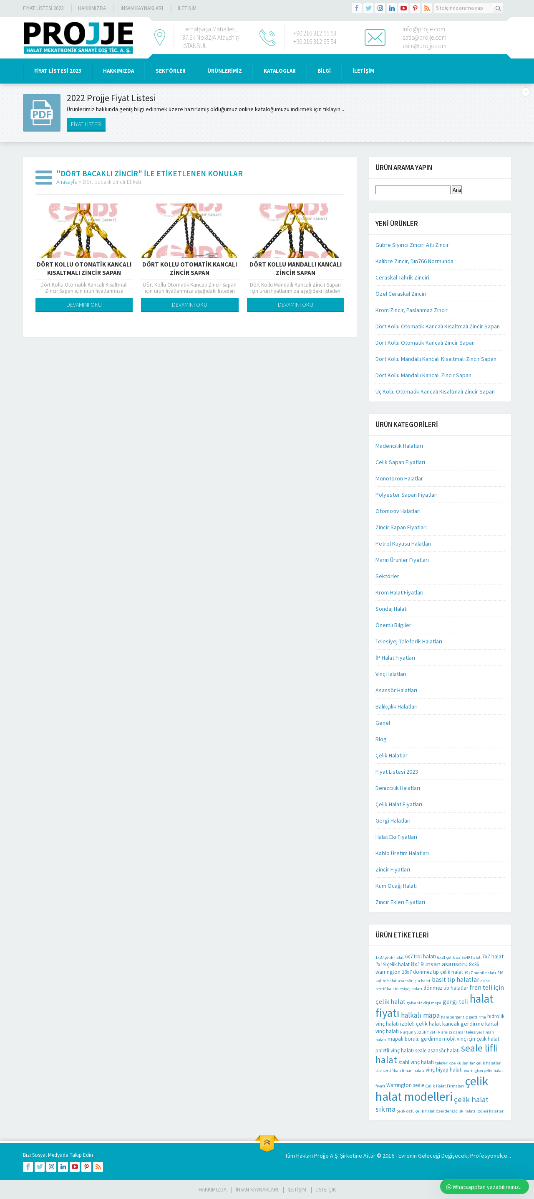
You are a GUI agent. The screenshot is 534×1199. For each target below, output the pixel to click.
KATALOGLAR (280, 70)
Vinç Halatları (390, 674)
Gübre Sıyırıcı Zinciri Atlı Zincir (412, 245)
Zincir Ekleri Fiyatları (400, 902)
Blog (381, 739)
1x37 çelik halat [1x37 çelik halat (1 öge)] (389, 957)
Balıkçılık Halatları (396, 706)
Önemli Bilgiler (393, 625)
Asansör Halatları (396, 690)
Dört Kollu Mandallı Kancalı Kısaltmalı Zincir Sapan (435, 359)
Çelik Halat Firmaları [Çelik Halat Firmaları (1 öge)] (445, 1086)
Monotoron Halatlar (399, 478)
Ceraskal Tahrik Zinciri (402, 277)
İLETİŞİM (187, 8)
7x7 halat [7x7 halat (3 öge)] (493, 956)
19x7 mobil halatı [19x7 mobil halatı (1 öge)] (480, 972)
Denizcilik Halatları (397, 788)
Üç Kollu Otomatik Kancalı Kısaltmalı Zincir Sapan (435, 391)
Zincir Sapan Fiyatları (401, 527)
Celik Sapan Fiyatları (400, 462)
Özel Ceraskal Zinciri (400, 293)
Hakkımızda (92, 8)
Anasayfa (67, 181)
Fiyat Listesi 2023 (43, 8)
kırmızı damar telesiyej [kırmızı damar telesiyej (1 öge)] (460, 1032)
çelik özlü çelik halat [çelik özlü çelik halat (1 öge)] (416, 1111)
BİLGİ (324, 70)
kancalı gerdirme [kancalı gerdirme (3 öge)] (463, 1023)
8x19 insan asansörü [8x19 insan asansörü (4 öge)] (439, 964)
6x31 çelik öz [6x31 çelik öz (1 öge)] (449, 957)
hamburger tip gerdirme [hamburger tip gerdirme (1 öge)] (463, 1017)
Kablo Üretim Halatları (402, 853)
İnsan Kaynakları (142, 8)
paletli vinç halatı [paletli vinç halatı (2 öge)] (394, 1050)
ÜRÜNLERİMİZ (224, 70)
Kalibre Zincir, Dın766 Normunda (414, 261)
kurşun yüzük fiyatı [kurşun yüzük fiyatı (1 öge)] (418, 1032)
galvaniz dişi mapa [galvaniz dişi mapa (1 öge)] (424, 1003)
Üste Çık (325, 1189)
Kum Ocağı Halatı (396, 885)
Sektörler (387, 576)
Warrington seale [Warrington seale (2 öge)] (405, 1085)
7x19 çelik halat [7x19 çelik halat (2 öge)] (392, 964)
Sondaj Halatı (391, 608)
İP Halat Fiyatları (395, 657)
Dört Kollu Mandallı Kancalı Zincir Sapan (295, 268)
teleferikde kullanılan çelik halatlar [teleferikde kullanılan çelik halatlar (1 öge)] (468, 1063)
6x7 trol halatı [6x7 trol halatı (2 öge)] (420, 956)
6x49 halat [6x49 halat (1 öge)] (471, 957)
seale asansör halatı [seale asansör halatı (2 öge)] (437, 1050)
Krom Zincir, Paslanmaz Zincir (411, 310)
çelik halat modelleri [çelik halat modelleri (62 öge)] (431, 1088)
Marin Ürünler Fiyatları (402, 560)
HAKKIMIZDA (118, 70)
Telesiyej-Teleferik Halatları (408, 641)
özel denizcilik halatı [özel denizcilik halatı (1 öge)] (455, 1111)
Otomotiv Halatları (398, 511)
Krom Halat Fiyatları (399, 592)
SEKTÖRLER (171, 70)
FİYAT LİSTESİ (86, 124)
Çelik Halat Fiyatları (398, 804)
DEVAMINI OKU (84, 304)
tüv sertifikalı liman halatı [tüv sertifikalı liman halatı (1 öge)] (399, 1070)
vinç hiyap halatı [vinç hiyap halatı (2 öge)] (444, 1069)
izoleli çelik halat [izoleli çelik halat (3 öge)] (420, 1023)
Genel (382, 723)
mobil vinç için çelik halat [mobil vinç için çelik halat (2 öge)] (470, 1038)
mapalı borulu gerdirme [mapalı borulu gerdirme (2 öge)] (414, 1038)
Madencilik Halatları (399, 446)
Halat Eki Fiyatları (396, 837)
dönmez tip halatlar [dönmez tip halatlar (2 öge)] (445, 987)
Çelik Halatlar (391, 755)
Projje (321, 1155)
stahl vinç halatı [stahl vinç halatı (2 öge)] (416, 1062)
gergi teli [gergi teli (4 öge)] (456, 1002)
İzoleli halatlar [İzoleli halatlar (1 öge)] (490, 1111)
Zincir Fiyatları (392, 869)
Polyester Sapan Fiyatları (406, 494)
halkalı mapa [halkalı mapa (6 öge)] (420, 1015)
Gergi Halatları (393, 820)
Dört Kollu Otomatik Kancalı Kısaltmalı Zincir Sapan (84, 268)
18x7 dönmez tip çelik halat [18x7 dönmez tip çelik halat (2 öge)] (432, 971)
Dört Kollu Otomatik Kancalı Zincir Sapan (189, 268)
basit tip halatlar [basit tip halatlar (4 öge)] (455, 979)
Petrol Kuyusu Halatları (403, 543)
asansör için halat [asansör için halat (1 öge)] (414, 980)
